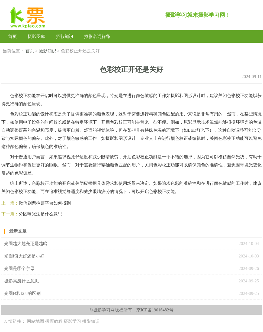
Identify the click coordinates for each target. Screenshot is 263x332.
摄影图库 (36, 36)
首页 (12, 36)
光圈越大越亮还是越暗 (25, 243)
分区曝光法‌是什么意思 (40, 214)
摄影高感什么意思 (21, 281)
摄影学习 (72, 321)
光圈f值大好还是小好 (24, 256)
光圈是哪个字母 (19, 268)
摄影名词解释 (97, 36)
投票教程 (54, 321)
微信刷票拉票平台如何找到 (45, 203)
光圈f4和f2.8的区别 (22, 293)
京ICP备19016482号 (155, 310)
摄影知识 (64, 36)
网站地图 (35, 321)
